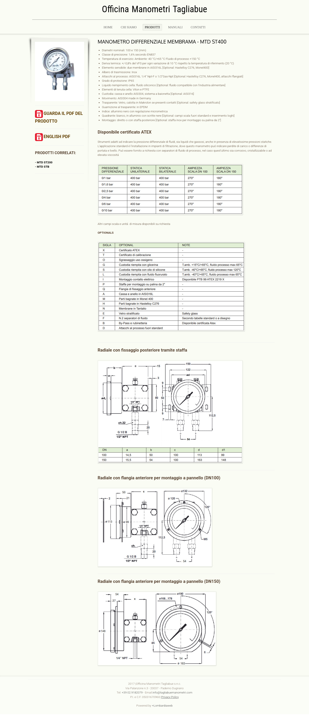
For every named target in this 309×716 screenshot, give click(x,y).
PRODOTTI (152, 27)
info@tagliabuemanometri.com (172, 691)
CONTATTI (198, 27)
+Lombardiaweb (162, 704)
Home (108, 27)
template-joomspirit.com (307, 658)
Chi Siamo (129, 27)
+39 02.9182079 (132, 691)
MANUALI (175, 27)
